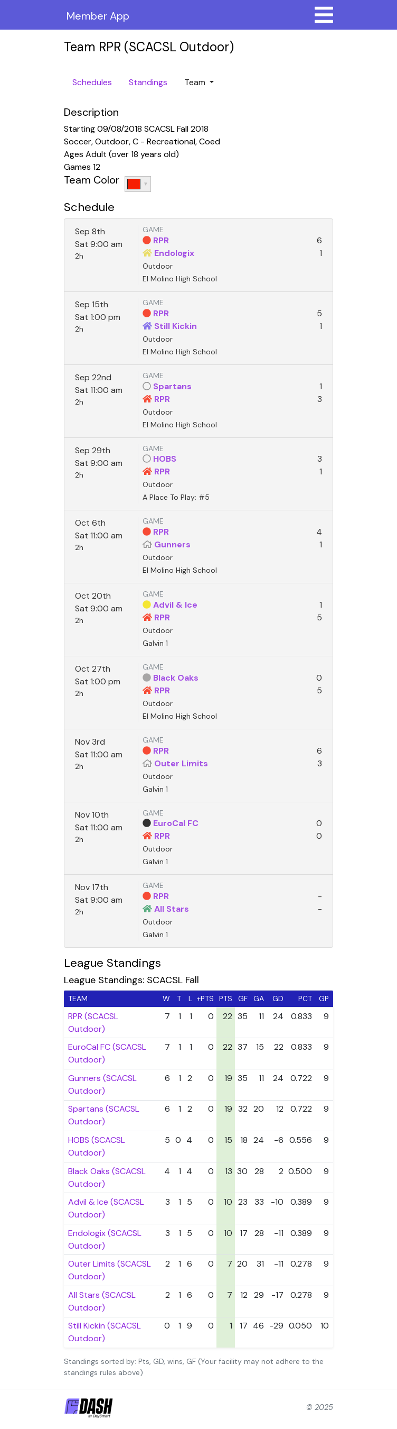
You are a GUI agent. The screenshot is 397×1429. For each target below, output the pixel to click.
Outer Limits (181, 763)
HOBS (164, 458)
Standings (148, 82)
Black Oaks (176, 677)
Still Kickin (175, 326)
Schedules (92, 82)
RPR (161, 240)
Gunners (172, 544)
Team (195, 82)
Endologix (174, 253)
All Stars (171, 908)
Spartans (172, 386)
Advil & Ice (175, 604)
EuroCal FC (176, 823)
